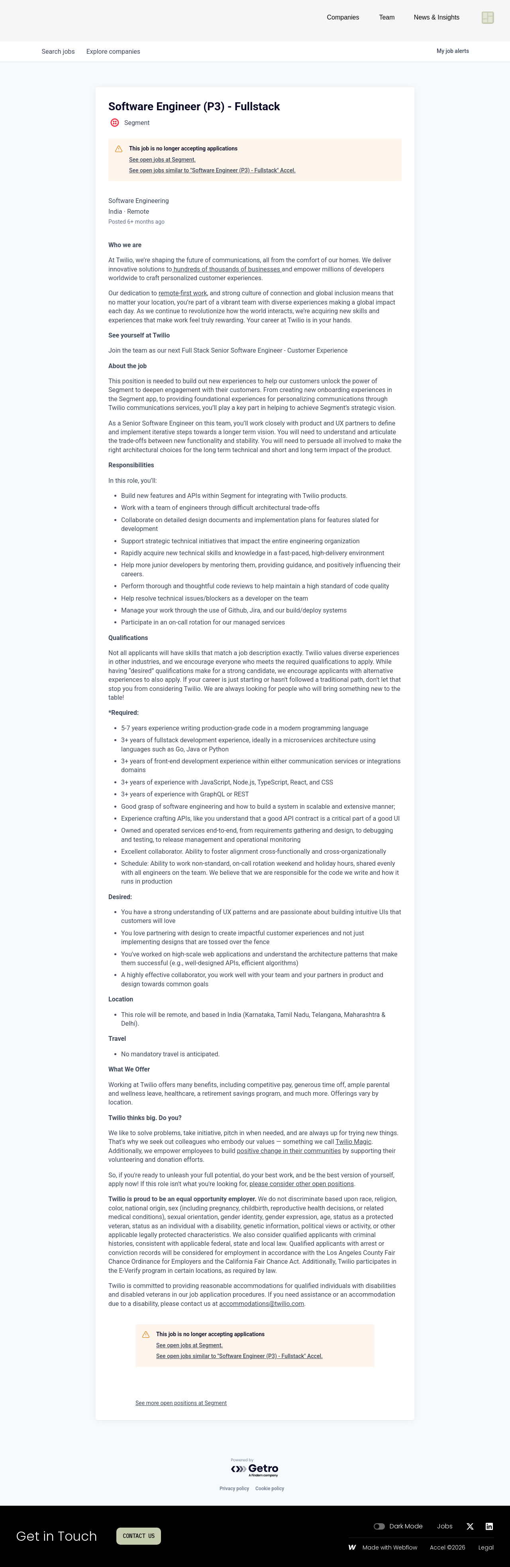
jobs (58, 51)
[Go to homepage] (42, 20)
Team (386, 20)
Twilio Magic (353, 1141)
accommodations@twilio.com (261, 1303)
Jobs (445, 1526)
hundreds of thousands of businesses (227, 269)
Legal (486, 1547)
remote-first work (183, 293)
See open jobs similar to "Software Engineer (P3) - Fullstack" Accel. (212, 170)
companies (115, 51)
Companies (343, 20)
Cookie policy (269, 1488)
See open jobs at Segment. (162, 159)
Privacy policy (234, 1488)
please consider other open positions (301, 1184)
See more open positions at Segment (181, 1403)
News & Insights (437, 20)
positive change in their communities (289, 1151)
